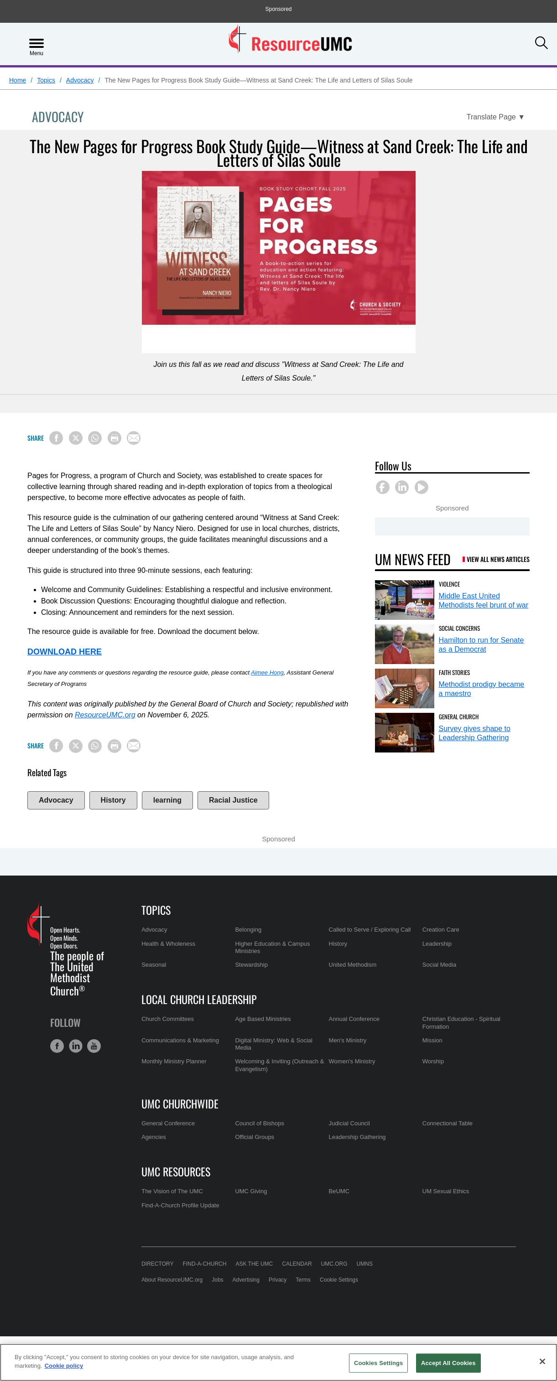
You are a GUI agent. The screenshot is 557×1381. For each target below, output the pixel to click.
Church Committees (167, 1018)
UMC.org (334, 1264)
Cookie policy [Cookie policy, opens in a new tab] (64, 1365)
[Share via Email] (134, 438)
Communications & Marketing (180, 1040)
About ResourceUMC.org (172, 1280)
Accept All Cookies (448, 1363)
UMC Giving (251, 1191)
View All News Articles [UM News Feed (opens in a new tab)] (498, 559)
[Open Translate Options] (496, 117)
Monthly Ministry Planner (173, 1061)
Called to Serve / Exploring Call (370, 929)
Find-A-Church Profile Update (180, 1205)
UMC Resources (175, 1171)
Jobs (217, 1280)
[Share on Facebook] (56, 438)
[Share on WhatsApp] (95, 438)
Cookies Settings (378, 1363)
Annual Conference (354, 1018)
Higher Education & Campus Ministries (272, 947)
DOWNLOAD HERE (64, 651)
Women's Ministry (352, 1061)
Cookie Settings (339, 1280)
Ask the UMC (254, 1264)
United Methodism (353, 964)
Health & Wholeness (168, 943)
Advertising (246, 1280)
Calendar (297, 1264)
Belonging (248, 929)
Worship (433, 1061)
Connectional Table (447, 1123)
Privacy (277, 1280)
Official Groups (254, 1137)
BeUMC (339, 1191)
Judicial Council (349, 1123)
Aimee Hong (267, 672)
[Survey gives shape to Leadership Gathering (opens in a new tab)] (404, 732)
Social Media (439, 964)
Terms (303, 1280)
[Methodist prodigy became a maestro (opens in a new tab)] (404, 688)
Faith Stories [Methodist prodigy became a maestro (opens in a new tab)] (454, 672)
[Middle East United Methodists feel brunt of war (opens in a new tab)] (404, 600)
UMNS (365, 1264)
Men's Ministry (348, 1040)
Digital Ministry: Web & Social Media (273, 1044)
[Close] (542, 1361)
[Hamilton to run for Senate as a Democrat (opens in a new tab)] (404, 644)
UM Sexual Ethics (445, 1191)
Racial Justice (233, 800)
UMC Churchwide (180, 1103)
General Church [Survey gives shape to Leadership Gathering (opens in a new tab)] (459, 716)
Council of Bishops (259, 1123)
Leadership (437, 943)
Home (17, 80)
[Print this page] (114, 438)
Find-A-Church (204, 1264)
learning (167, 800)
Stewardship (251, 964)
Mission (432, 1040)
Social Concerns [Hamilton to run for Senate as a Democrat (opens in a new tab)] (459, 628)
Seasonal (153, 964)
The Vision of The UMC (172, 1191)
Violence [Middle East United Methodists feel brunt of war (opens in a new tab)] (449, 583)
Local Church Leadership (199, 999)
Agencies (153, 1137)
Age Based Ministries (263, 1018)
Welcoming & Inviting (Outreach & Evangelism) (279, 1065)
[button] (541, 43)
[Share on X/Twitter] (76, 438)
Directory (157, 1264)
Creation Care (440, 929)
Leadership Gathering (357, 1137)
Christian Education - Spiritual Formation (461, 1022)
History (113, 800)
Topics (46, 80)
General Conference (168, 1123)
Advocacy (80, 80)
